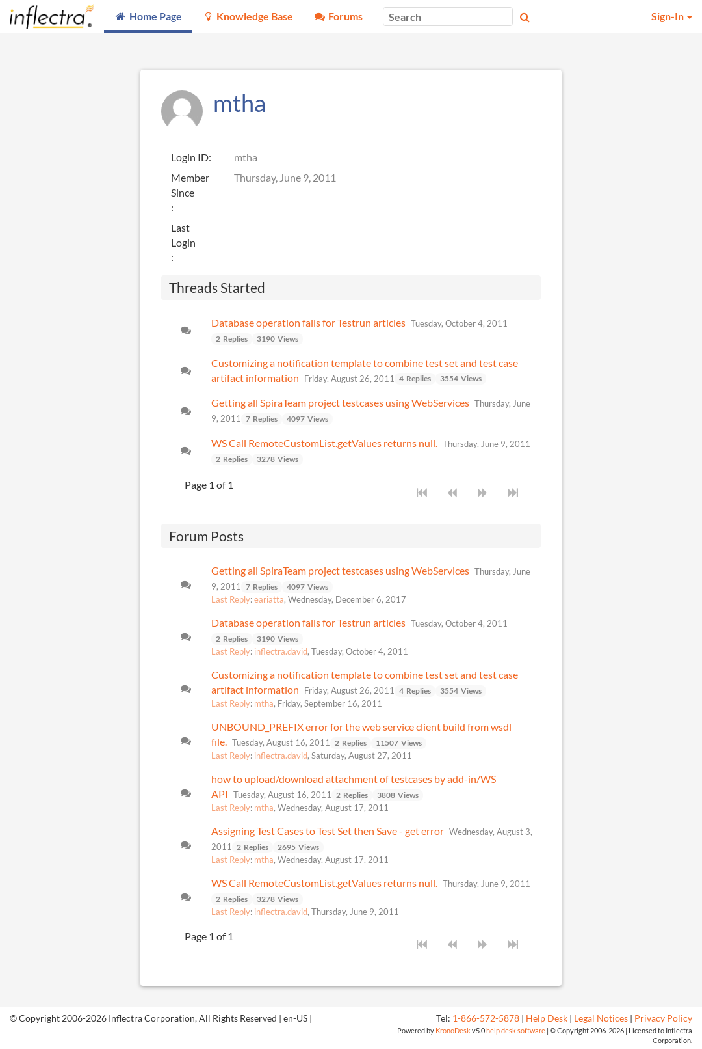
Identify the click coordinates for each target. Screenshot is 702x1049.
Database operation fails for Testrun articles (308, 322)
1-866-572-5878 (485, 1018)
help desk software (515, 1030)
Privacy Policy (663, 1018)
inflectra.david (280, 651)
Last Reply (230, 599)
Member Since (190, 184)
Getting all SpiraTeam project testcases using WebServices (340, 402)
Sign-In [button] (671, 16)
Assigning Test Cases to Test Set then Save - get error (327, 830)
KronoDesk (453, 1030)
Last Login (183, 235)
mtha (264, 703)
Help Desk (546, 1018)
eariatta (269, 599)
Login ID (190, 157)
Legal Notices (601, 1018)
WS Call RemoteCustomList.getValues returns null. (324, 443)
